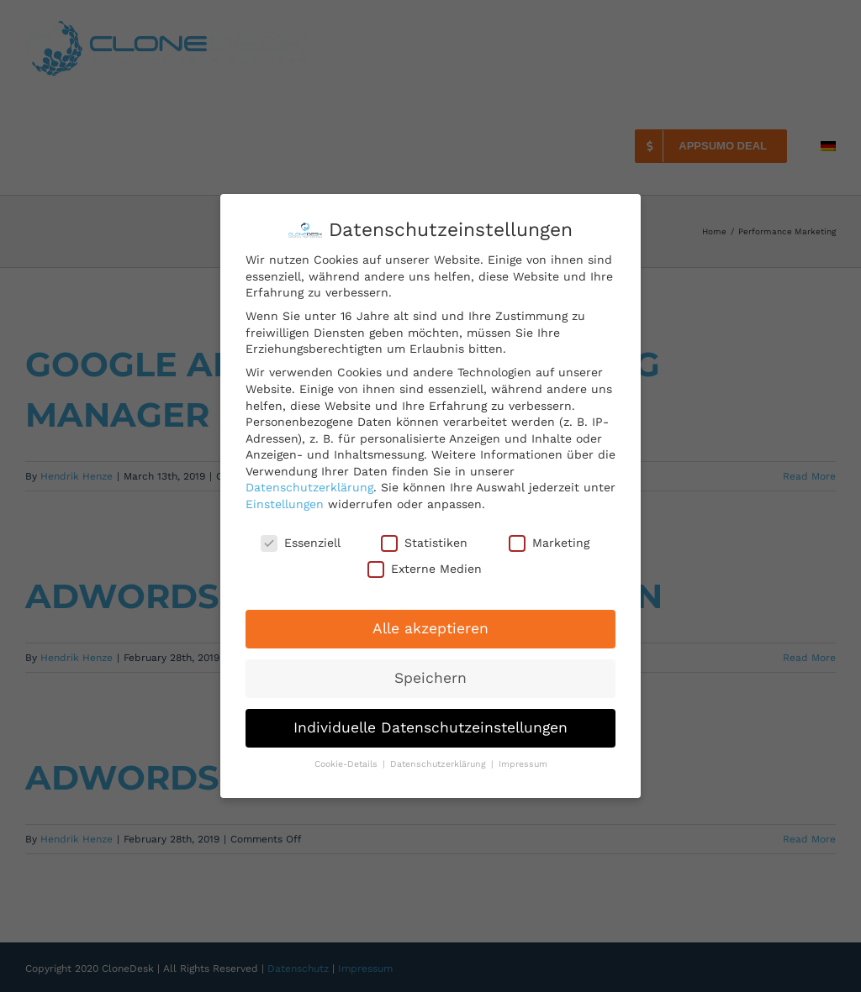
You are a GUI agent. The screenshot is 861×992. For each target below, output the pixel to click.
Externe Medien (424, 569)
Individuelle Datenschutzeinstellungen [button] (430, 727)
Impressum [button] (523, 763)
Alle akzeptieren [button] (430, 628)
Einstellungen (285, 504)
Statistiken (424, 543)
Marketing (549, 543)
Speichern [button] (430, 677)
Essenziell (301, 543)
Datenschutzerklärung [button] (439, 763)
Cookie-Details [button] (347, 763)
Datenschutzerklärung (309, 487)
